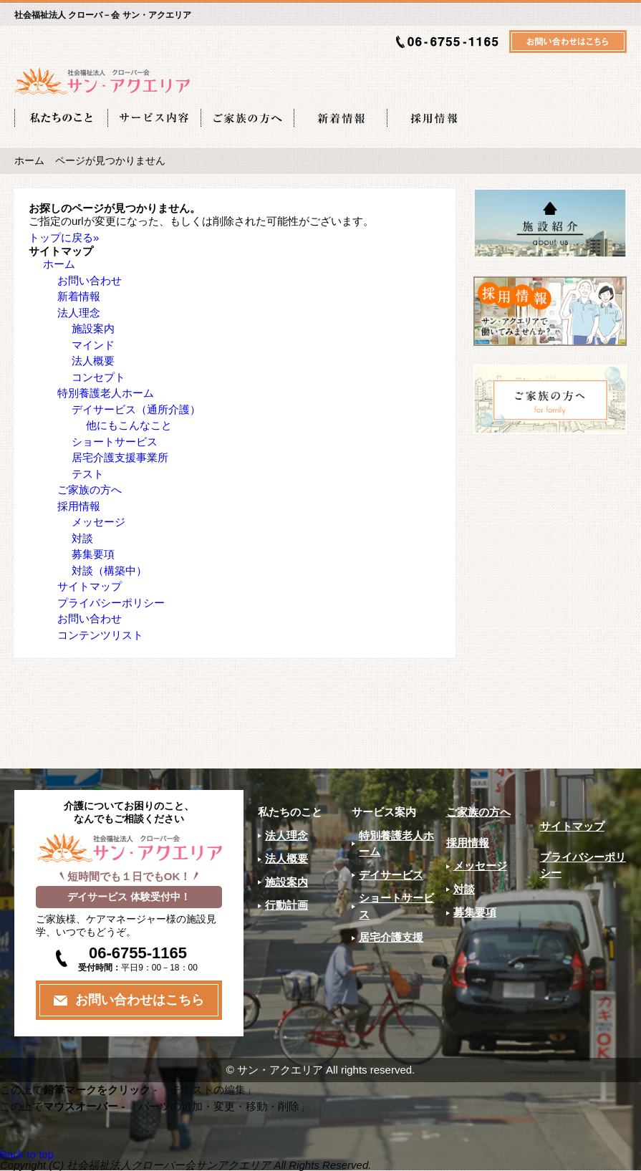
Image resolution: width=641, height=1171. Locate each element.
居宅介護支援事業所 (120, 457)
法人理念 (78, 313)
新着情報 (78, 296)
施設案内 (93, 328)
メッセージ (98, 522)
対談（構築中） (109, 570)
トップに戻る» (64, 237)
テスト (88, 474)
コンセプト (98, 377)
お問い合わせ (89, 280)
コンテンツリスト (100, 635)
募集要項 (93, 554)
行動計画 (286, 905)
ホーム (29, 160)
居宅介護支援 (391, 937)
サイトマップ (89, 586)
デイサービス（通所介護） (136, 409)
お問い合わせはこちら (139, 1000)
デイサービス (391, 875)
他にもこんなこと (129, 425)
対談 (82, 538)
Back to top (27, 1154)
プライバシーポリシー (111, 603)
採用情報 (78, 506)
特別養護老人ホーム (105, 393)
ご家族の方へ (89, 489)
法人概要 (93, 361)
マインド (93, 345)
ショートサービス (115, 441)
